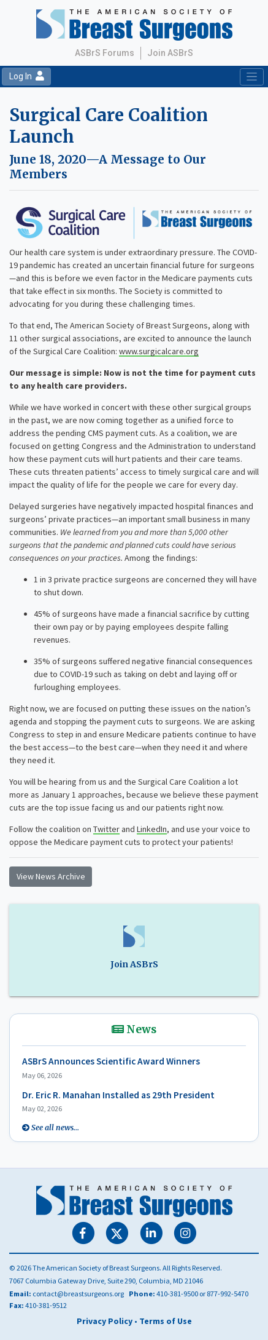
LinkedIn (152, 829)
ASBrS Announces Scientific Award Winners (111, 1061)
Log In (26, 76)
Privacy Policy (104, 1320)
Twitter (106, 829)
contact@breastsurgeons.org (78, 1293)
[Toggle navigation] (252, 76)
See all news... (55, 1127)
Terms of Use (165, 1320)
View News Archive (51, 876)
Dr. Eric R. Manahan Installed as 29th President (118, 1095)
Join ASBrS (170, 53)
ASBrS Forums (104, 53)
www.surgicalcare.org (159, 351)
